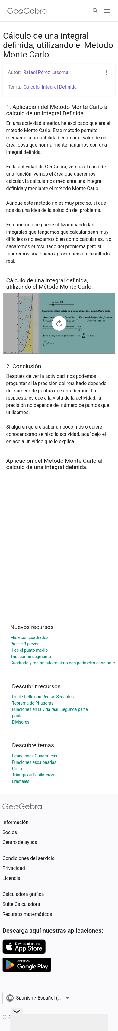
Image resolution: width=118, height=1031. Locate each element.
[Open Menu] (107, 11)
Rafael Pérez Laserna (46, 72)
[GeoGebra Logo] (27, 11)
